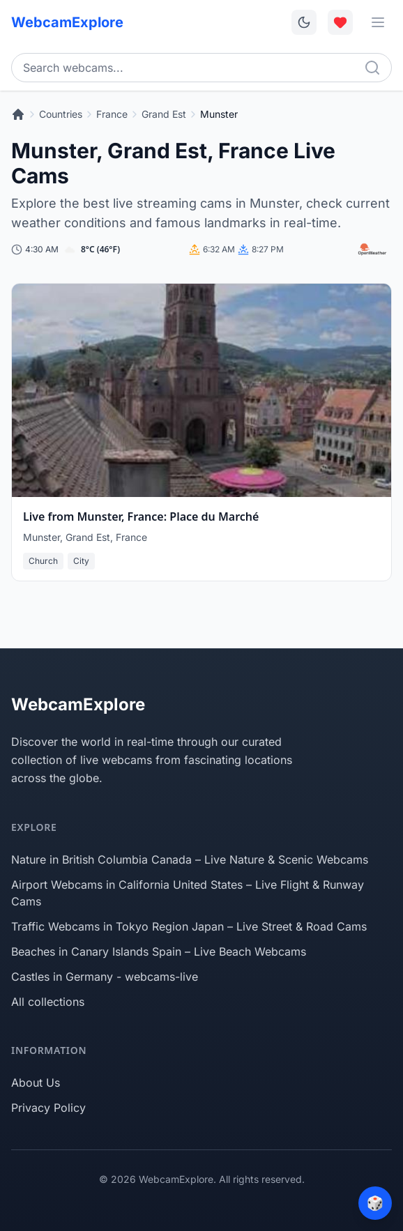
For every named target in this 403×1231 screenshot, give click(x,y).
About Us (35, 1082)
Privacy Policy (48, 1108)
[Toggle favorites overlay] (340, 22)
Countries (60, 114)
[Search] (372, 67)
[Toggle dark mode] (304, 22)
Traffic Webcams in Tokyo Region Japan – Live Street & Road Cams (189, 926)
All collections (47, 1002)
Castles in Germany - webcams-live (104, 977)
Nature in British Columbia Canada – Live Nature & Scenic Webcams (189, 859)
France (112, 114)
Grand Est (164, 114)
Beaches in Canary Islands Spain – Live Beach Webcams (158, 951)
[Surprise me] (375, 1203)
